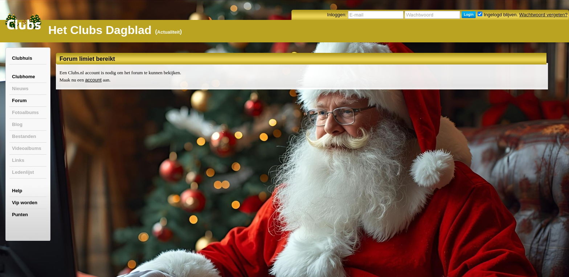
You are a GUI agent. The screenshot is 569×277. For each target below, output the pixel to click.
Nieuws (20, 88)
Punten (20, 214)
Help (17, 190)
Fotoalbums (25, 112)
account (93, 80)
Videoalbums (26, 148)
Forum (19, 100)
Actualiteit (168, 32)
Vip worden (24, 202)
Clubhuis (22, 58)
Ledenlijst (23, 172)
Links (18, 160)
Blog (17, 124)
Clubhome (23, 76)
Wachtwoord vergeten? (543, 14)
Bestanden (24, 136)
